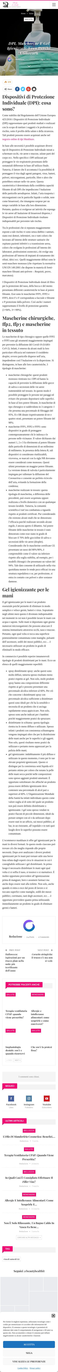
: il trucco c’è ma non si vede (42, 957)
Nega (29, 1352)
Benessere (38, 995)
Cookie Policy (23, 1368)
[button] (53, 1315)
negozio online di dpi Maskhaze (18, 139)
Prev (9, 1060)
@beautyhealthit (34, 1271)
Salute (29, 19)
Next (17, 1060)
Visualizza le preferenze (29, 1361)
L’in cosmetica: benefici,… (29, 1136)
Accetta (29, 1344)
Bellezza (29, 1131)
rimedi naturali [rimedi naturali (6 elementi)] (11, 1259)
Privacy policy (35, 1368)
